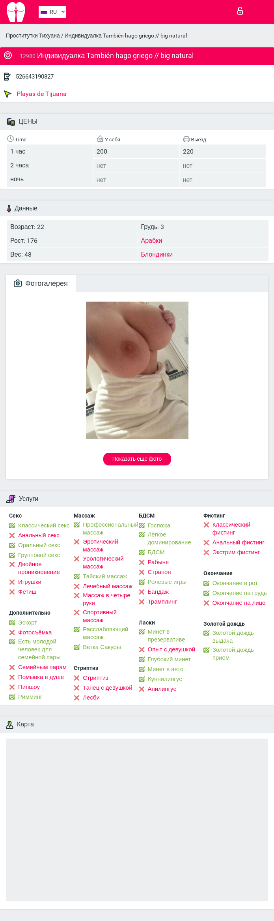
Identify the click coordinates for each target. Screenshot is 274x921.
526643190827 (35, 76)
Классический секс (43, 525)
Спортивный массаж (100, 616)
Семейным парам (42, 667)
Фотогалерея (41, 283)
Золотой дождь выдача (233, 636)
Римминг (30, 696)
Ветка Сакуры (102, 647)
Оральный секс (39, 545)
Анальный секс (39, 535)
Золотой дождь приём (233, 653)
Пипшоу (29, 686)
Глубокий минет (169, 659)
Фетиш (27, 591)
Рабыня (158, 562)
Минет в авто (166, 669)
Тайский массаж (105, 576)
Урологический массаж (103, 562)
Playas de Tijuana (35, 94)
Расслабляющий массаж (105, 633)
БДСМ (156, 552)
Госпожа (159, 525)
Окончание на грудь (239, 592)
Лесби (91, 697)
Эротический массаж (100, 545)
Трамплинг (162, 601)
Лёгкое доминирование (169, 538)
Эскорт (27, 622)
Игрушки (29, 581)
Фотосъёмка (35, 632)
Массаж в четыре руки (106, 599)
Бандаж (158, 591)
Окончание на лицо (239, 602)
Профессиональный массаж (110, 528)
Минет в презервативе (166, 635)
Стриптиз (95, 677)
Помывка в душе (41, 677)
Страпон (159, 572)
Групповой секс (39, 555)
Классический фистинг (231, 528)
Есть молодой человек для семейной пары (39, 649)
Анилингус (162, 688)
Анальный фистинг (238, 542)
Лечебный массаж (107, 586)
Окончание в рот (235, 583)
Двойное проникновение (39, 568)
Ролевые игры (167, 581)
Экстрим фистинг (236, 552)
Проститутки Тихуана (33, 35)
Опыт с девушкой (172, 649)
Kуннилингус (165, 679)
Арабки (151, 240)
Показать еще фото (137, 459)
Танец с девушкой (107, 687)
